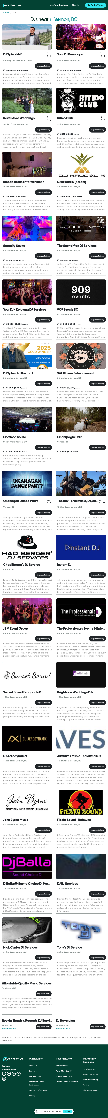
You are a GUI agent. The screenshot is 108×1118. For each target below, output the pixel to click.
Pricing (86, 1085)
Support (32, 1071)
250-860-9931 (63, 1028)
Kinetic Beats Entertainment (23, 182)
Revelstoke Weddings (19, 118)
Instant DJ (64, 565)
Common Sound (14, 437)
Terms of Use (35, 1076)
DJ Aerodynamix (15, 756)
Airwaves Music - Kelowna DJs (79, 756)
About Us (33, 1066)
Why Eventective (90, 1074)
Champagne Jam (69, 437)
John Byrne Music (15, 820)
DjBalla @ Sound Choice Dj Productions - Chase (38, 883)
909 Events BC (67, 309)
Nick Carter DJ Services (20, 947)
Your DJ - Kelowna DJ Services (24, 309)
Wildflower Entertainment (75, 373)
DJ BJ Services (67, 883)
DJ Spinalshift (13, 54)
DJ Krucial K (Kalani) (71, 182)
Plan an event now (64, 1076)
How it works (62, 1066)
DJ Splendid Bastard (18, 373)
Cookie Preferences (38, 1090)
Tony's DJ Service (69, 947)
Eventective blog (90, 1080)
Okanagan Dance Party (20, 501)
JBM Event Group (15, 628)
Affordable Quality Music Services (27, 983)
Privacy (32, 1095)
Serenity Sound (14, 246)
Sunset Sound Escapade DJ (23, 692)
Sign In (75, 5)
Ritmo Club (65, 118)
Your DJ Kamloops (70, 54)
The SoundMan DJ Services (77, 246)
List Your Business (59, 5)
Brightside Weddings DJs (75, 692)
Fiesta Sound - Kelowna (74, 820)
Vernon (5, 13)
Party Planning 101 (64, 1071)
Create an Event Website (67, 1082)
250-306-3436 (9, 1028)
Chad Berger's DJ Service (21, 565)
